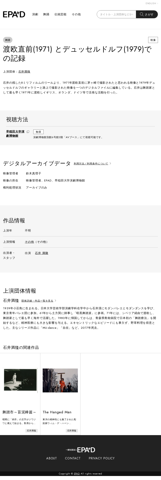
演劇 (35, 14)
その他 (76, 14)
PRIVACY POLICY (102, 462)
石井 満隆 (41, 253)
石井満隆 (24, 72)
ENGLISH (152, 3)
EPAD (77, 477)
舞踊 (46, 14)
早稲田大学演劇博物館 (15, 134)
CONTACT (72, 462)
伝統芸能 (60, 14)
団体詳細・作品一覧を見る (39, 300)
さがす (147, 14)
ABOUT (51, 462)
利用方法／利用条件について (93, 163)
